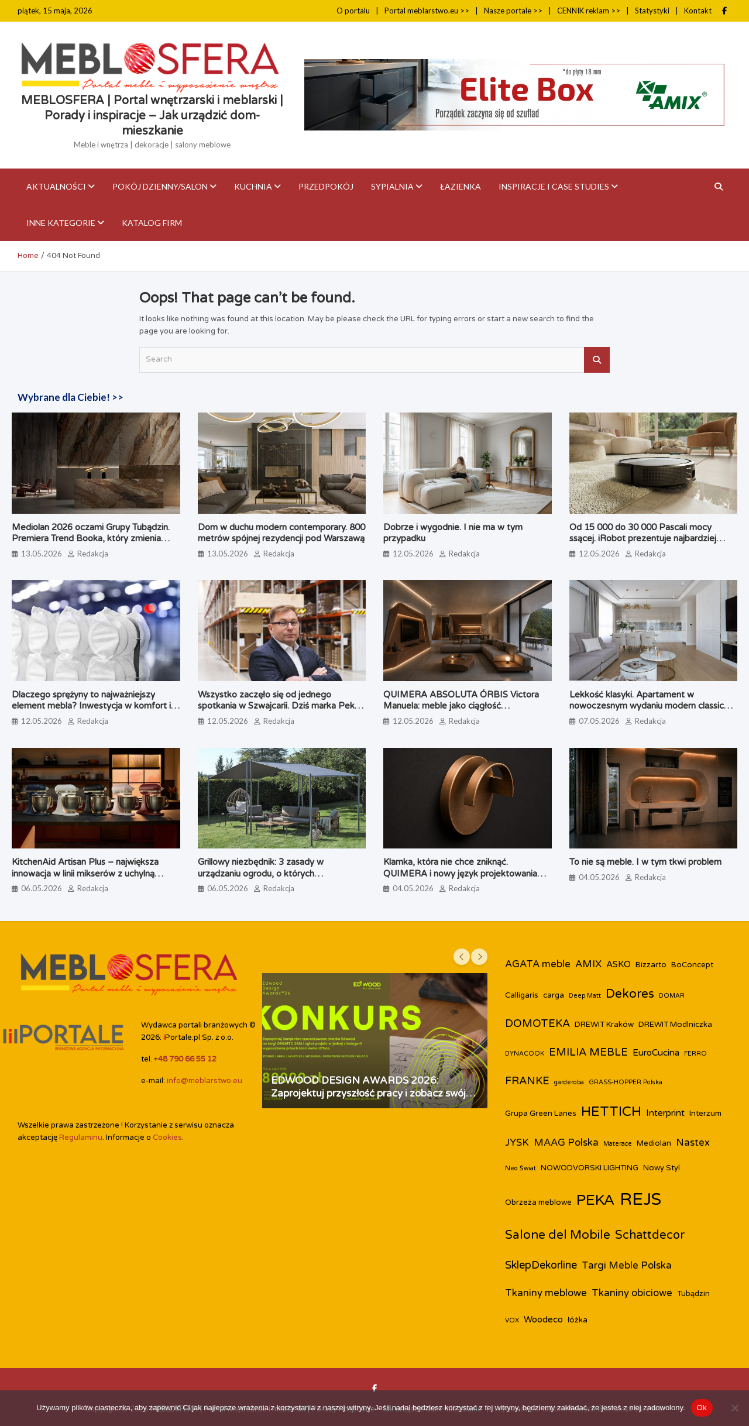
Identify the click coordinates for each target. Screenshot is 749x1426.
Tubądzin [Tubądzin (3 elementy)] (693, 1293)
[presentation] (461, 957)
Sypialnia (392, 186)
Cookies (167, 1137)
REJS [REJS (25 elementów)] (640, 1199)
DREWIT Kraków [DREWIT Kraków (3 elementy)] (604, 1024)
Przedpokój (325, 186)
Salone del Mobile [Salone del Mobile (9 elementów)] (557, 1235)
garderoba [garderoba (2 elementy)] (569, 1082)
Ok (702, 1407)
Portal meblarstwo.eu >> (426, 10)
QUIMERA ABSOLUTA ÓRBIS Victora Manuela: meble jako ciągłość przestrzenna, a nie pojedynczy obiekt (461, 706)
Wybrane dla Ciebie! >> (70, 397)
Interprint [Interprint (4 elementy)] (665, 1113)
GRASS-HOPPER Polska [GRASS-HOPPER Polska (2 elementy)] (625, 1082)
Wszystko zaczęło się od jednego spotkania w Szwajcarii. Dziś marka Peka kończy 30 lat (278, 706)
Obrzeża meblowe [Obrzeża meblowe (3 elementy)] (538, 1202)
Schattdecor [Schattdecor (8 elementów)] (650, 1235)
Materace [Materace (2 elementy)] (617, 1143)
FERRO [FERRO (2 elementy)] (695, 1053)
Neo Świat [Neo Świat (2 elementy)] (520, 1168)
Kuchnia (253, 186)
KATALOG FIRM (152, 223)
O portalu (353, 10)
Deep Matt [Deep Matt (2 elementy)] (585, 995)
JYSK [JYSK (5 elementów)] (517, 1143)
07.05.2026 (599, 721)
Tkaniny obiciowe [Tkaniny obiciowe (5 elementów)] (632, 1293)
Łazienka (460, 186)
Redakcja (92, 553)
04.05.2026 (413, 888)
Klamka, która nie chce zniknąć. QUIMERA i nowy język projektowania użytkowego (460, 873)
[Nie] (734, 1408)
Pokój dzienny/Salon (160, 186)
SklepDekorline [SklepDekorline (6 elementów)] (541, 1265)
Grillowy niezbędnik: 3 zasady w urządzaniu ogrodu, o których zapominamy (261, 873)
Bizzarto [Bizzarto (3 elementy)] (650, 965)
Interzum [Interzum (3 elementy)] (705, 1113)
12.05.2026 (413, 553)
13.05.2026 (41, 553)
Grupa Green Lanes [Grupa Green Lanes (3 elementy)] (540, 1113)
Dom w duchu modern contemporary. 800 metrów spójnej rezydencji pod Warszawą (281, 533)
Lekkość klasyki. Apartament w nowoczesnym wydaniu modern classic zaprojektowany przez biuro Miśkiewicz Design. (648, 711)
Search (597, 360)
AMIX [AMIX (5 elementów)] (588, 964)
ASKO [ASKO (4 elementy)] (618, 964)
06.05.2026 (41, 888)
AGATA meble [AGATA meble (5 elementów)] (538, 964)
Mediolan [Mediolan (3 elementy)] (654, 1143)
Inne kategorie (60, 223)
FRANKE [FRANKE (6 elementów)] (527, 1080)
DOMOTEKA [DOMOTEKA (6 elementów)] (537, 1023)
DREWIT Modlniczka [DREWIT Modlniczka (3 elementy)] (675, 1024)
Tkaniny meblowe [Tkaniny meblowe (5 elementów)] (546, 1293)
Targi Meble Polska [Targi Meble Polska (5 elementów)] (627, 1266)
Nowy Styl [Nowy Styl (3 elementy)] (661, 1168)
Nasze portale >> (513, 10)
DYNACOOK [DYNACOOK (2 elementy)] (524, 1053)
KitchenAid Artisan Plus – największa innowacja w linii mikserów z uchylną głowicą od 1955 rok (85, 873)
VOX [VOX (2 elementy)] (512, 1320)
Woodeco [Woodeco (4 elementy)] (543, 1319)
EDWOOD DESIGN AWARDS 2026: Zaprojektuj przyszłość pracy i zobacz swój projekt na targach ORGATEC (368, 1093)
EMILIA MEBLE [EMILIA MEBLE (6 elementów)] (588, 1052)
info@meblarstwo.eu (204, 1080)
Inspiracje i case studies (554, 186)
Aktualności (56, 186)
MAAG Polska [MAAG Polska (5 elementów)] (566, 1143)
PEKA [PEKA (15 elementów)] (595, 1200)
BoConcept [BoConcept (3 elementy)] (692, 965)
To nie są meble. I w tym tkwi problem (645, 862)
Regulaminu (80, 1137)
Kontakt (698, 10)
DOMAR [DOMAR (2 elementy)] (672, 995)
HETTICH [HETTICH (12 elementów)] (611, 1112)
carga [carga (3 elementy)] (553, 995)
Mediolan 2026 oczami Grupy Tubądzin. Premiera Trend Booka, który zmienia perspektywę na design (91, 538)
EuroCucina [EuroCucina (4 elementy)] (656, 1052)
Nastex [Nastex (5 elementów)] (693, 1143)
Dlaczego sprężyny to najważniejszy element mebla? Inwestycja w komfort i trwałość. (91, 706)
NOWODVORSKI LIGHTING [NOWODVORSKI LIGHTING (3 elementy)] (589, 1168)
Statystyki (652, 10)
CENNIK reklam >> (588, 10)
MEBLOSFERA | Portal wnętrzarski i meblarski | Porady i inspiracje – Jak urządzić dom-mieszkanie (152, 116)
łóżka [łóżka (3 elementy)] (577, 1320)
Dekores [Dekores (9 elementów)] (630, 994)
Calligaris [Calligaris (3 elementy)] (521, 995)
